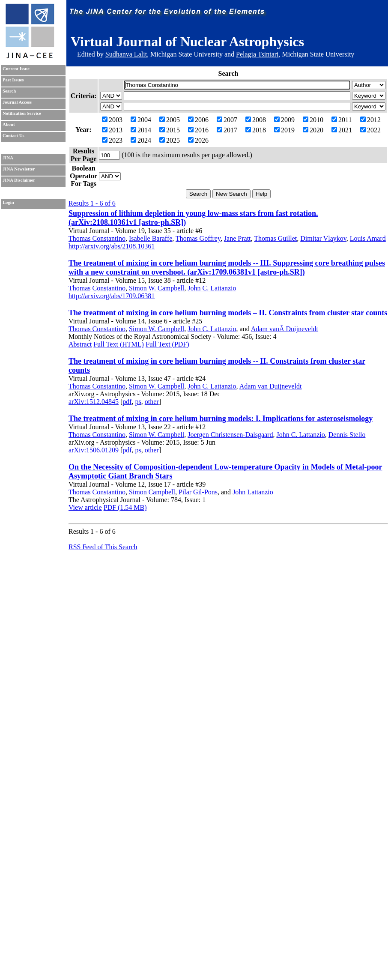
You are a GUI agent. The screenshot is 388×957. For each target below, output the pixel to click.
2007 (227, 119)
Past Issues (13, 80)
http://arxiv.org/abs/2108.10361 (112, 246)
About (9, 124)
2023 (112, 140)
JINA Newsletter (19, 169)
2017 (227, 130)
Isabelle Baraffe (150, 238)
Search (9, 91)
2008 (255, 119)
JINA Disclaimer (19, 180)
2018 (255, 130)
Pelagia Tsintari (257, 54)
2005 (169, 119)
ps (138, 401)
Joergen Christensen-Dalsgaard (230, 434)
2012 (370, 119)
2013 (112, 130)
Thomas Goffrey (198, 238)
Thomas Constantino (97, 238)
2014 (141, 130)
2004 (141, 119)
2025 (169, 140)
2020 (313, 130)
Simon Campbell (152, 492)
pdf (126, 401)
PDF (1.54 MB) (125, 507)
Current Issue (16, 68)
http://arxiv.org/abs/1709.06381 (112, 295)
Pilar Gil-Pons (198, 492)
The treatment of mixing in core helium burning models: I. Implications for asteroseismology (221, 418)
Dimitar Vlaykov (323, 238)
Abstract (80, 344)
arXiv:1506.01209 (94, 450)
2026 (198, 140)
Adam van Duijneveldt (270, 386)
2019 (284, 130)
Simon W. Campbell (156, 288)
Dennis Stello (347, 434)
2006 (198, 119)
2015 (169, 130)
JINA (8, 158)
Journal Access (17, 102)
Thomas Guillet (275, 238)
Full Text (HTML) (118, 344)
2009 (284, 119)
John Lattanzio (253, 492)
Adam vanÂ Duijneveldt (284, 328)
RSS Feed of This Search (103, 546)
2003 (112, 119)
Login (8, 202)
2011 (341, 119)
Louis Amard (368, 238)
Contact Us (13, 135)
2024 (141, 140)
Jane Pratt (237, 238)
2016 (198, 130)
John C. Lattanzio (212, 288)
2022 (370, 130)
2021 (341, 130)
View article (85, 507)
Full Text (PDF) (167, 344)
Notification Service (22, 113)
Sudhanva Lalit (126, 54)
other (152, 401)
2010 (313, 119)
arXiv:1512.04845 (94, 401)
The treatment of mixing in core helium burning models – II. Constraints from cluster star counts (228, 312)
